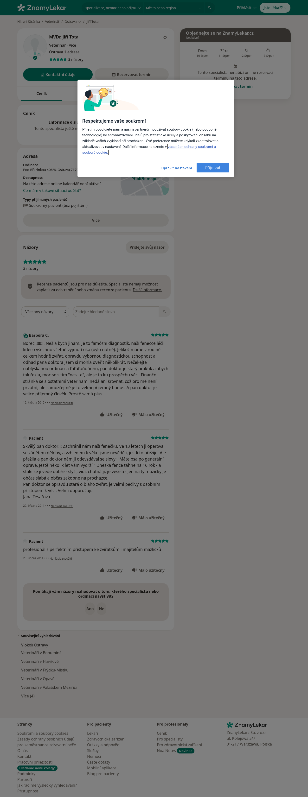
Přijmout (212, 167)
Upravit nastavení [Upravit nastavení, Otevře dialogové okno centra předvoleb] (176, 168)
